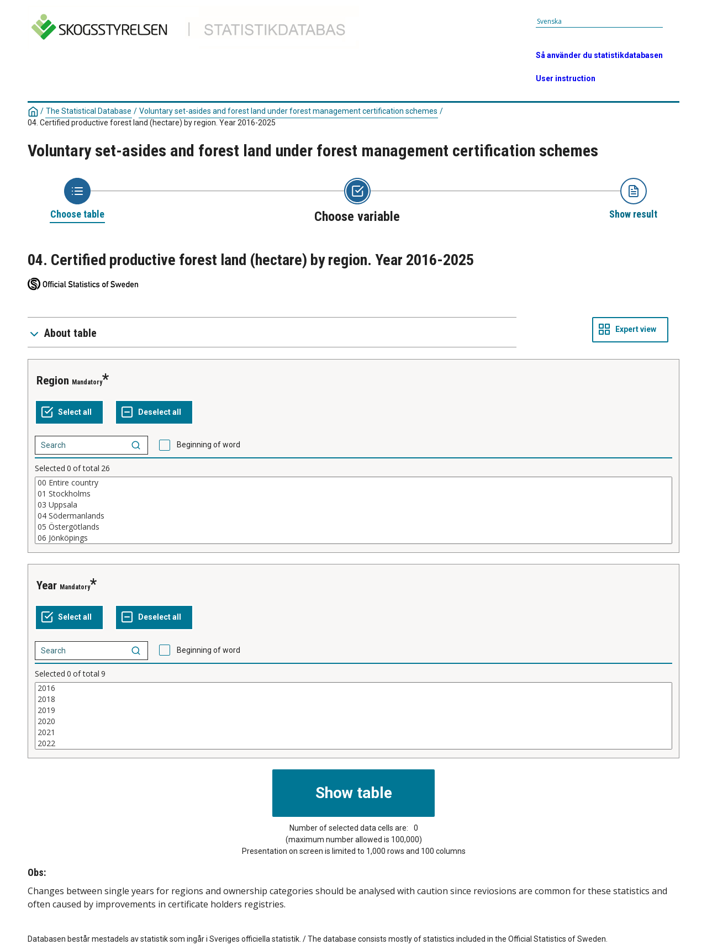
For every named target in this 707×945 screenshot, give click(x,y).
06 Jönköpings (353, 537)
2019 (353, 710)
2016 (353, 688)
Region (52, 380)
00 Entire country (353, 482)
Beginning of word (208, 444)
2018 (353, 699)
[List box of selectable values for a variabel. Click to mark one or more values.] (353, 510)
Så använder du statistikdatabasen (599, 55)
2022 (353, 743)
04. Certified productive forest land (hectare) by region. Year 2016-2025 (152, 122)
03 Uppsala (353, 504)
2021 (353, 732)
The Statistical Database (88, 111)
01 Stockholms (353, 493)
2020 (353, 721)
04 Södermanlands (353, 515)
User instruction (565, 78)
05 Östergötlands (353, 526)
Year (46, 585)
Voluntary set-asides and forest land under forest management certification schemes (288, 111)
